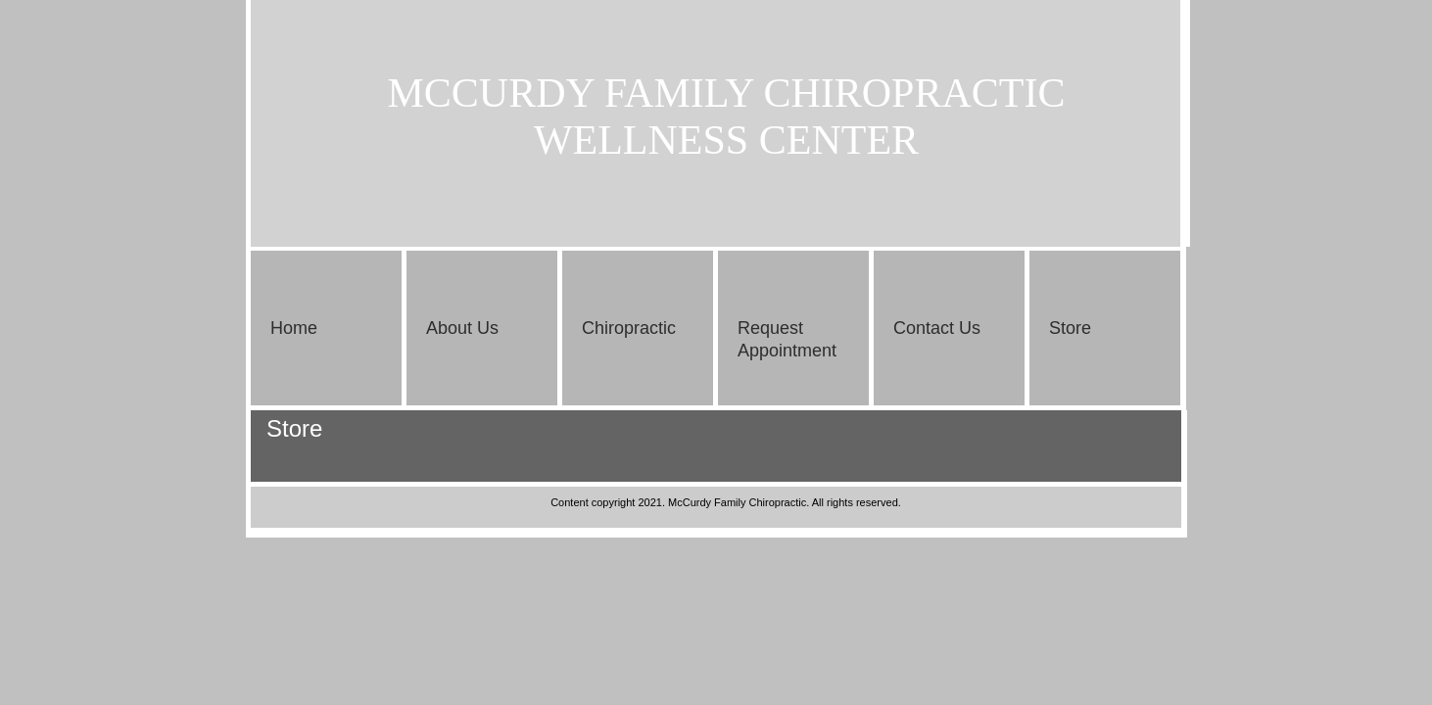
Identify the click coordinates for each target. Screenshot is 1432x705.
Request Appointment (787, 339)
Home (293, 328)
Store (1070, 328)
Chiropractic (629, 328)
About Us (462, 328)
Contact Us (936, 328)
